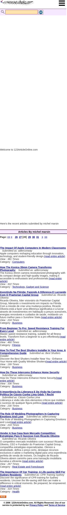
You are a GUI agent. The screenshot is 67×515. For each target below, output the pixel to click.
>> (45, 237)
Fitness (16, 345)
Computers (18, 261)
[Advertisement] (32, 45)
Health (15, 491)
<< (8, 237)
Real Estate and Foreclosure (28, 466)
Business (17, 322)
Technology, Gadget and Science (30, 286)
